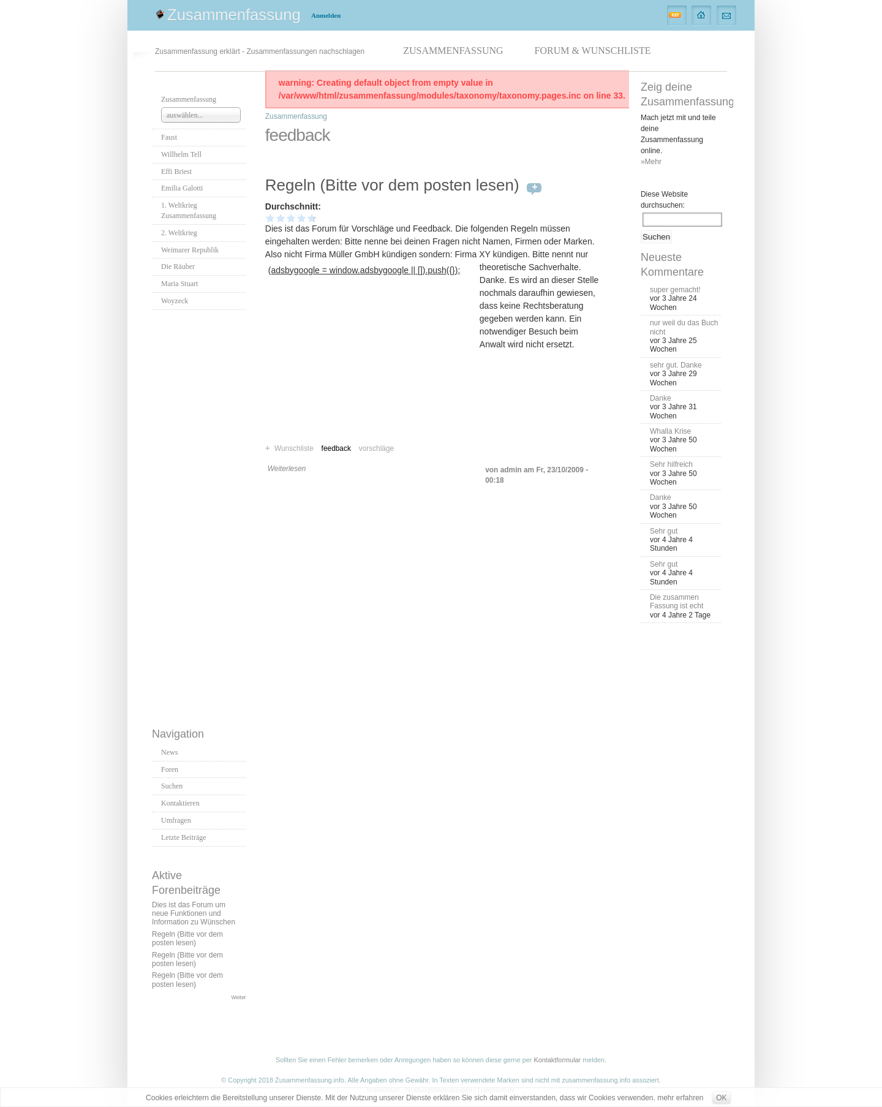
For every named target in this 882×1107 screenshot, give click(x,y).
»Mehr (651, 161)
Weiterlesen (287, 468)
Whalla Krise (670, 431)
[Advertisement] (201, 515)
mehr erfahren (680, 1098)
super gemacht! (675, 289)
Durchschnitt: (293, 206)
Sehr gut (663, 531)
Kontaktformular (557, 1060)
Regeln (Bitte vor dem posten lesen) (187, 938)
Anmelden (326, 15)
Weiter (239, 997)
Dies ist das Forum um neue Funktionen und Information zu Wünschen (193, 914)
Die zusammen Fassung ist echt (676, 601)
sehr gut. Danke (676, 365)
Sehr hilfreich (671, 464)
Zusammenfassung (234, 14)
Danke (660, 398)
